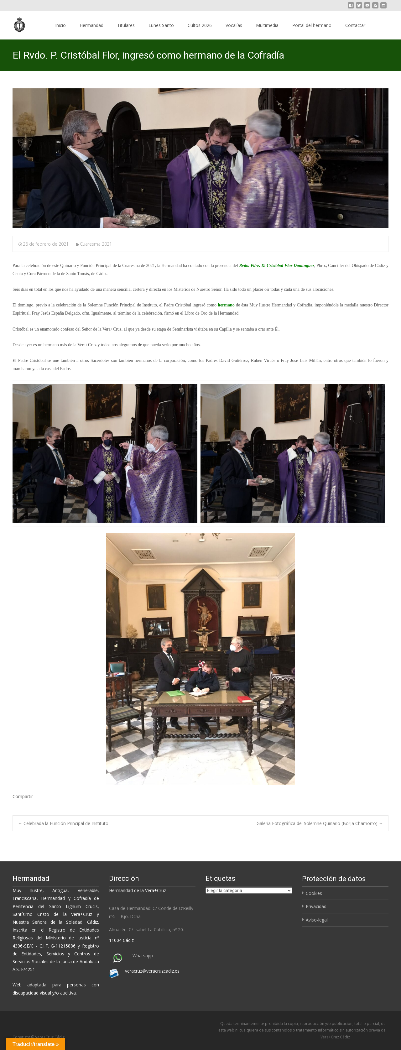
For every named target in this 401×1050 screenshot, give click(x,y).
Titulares (126, 25)
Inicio (60, 25)
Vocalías (234, 25)
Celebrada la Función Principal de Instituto (63, 823)
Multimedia (267, 25)
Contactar (355, 25)
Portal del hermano (311, 25)
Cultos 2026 (200, 25)
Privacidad (316, 906)
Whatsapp (143, 956)
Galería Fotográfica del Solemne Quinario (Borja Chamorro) (320, 823)
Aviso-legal (317, 920)
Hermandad (91, 25)
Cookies (314, 893)
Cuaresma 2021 (96, 244)
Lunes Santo (161, 25)
